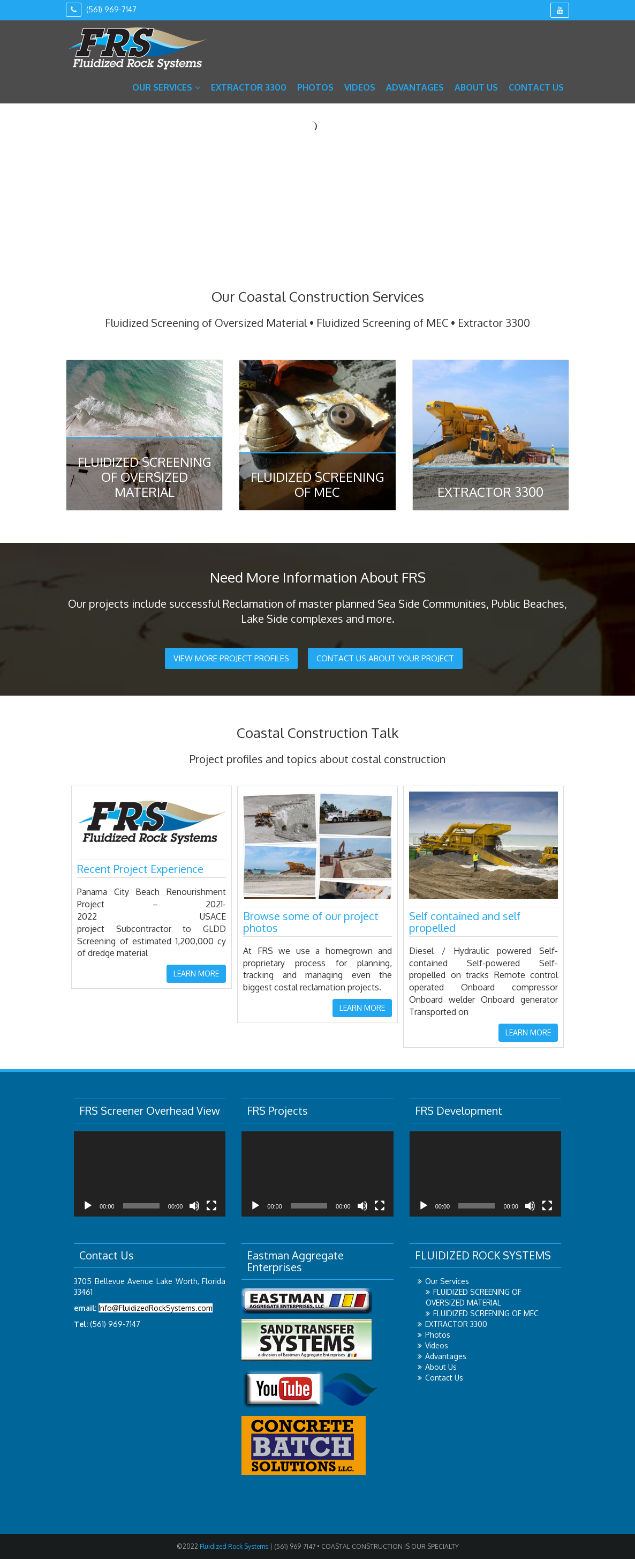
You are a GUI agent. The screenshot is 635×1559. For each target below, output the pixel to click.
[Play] (87, 1205)
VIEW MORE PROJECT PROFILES (231, 658)
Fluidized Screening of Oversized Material (144, 476)
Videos (359, 87)
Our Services (166, 87)
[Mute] (194, 1205)
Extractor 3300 (490, 491)
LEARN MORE (196, 973)
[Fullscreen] (211, 1205)
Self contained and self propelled (464, 922)
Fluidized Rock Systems (233, 1546)
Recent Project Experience (140, 869)
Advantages (415, 87)
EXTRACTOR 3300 (248, 87)
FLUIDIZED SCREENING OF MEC (486, 1313)
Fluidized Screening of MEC (317, 484)
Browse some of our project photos (311, 922)
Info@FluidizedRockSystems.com (156, 1307)
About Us (476, 87)
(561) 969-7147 (101, 9)
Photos (315, 87)
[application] (149, 1174)
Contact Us (536, 87)
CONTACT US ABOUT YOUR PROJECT (385, 658)
